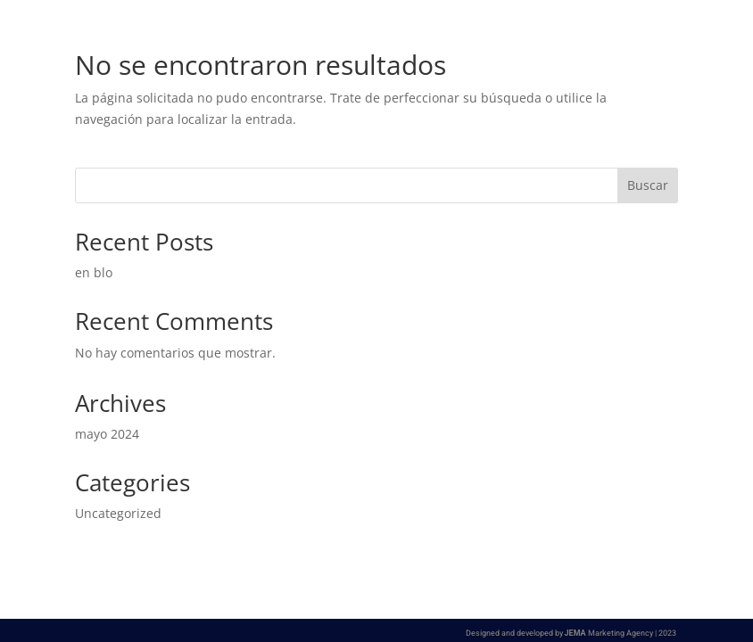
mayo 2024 (107, 433)
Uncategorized (118, 513)
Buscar (647, 185)
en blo (93, 272)
